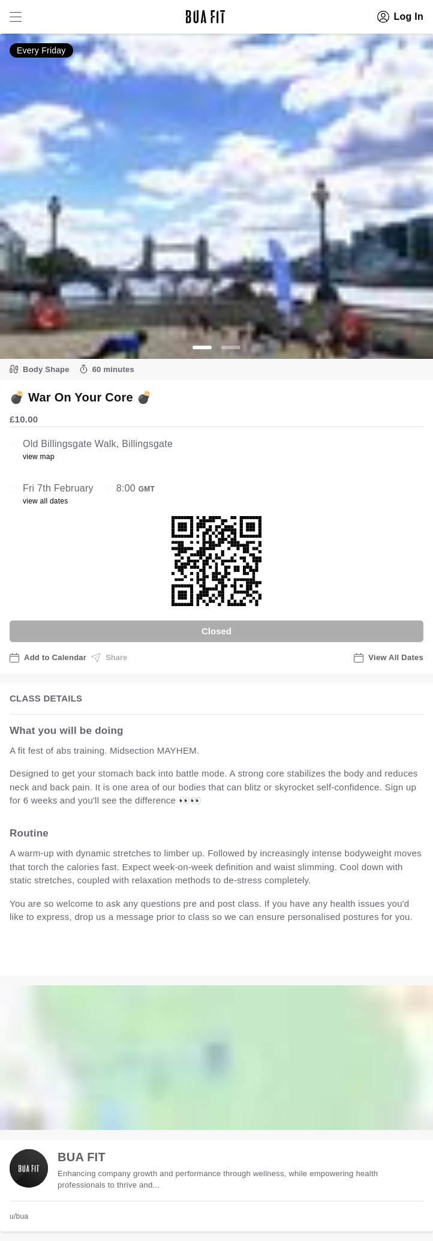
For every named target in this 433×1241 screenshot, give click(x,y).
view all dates (45, 501)
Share (109, 658)
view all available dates (252, 954)
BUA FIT (82, 1157)
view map (39, 456)
